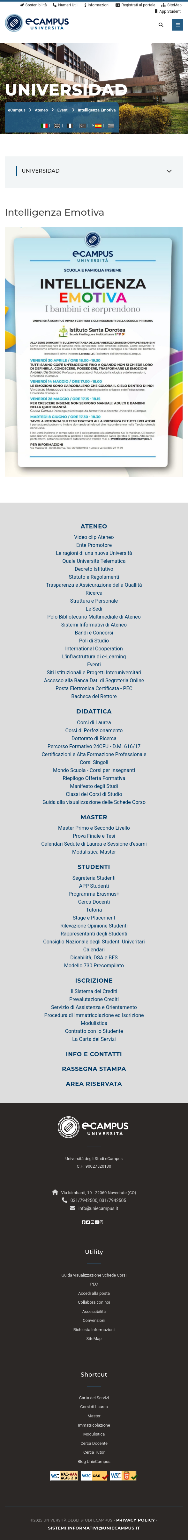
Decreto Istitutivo (94, 569)
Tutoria (94, 910)
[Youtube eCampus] (92, 1222)
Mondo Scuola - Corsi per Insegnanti (94, 770)
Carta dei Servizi (94, 1397)
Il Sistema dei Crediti (94, 991)
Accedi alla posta (94, 1293)
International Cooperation (94, 649)
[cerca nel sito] (159, 25)
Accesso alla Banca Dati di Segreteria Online (94, 680)
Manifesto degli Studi (94, 786)
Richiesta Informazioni (94, 1329)
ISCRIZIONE (94, 980)
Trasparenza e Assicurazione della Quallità (94, 585)
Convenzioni (94, 1320)
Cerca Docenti (94, 902)
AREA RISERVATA (94, 1083)
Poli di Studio (94, 641)
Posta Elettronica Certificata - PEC (94, 688)
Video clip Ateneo (94, 537)
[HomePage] (37, 22)
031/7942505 (112, 1200)
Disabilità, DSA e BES (93, 958)
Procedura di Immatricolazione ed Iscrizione (94, 1015)
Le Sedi (94, 609)
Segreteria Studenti (94, 878)
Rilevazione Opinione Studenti (94, 926)
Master (94, 1416)
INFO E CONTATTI (94, 1054)
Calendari (94, 950)
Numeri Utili (66, 5)
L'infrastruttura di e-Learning (94, 657)
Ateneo (41, 110)
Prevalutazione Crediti (94, 999)
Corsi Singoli (94, 762)
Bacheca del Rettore (94, 696)
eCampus (17, 110)
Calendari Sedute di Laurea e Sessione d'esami (94, 844)
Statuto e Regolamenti (94, 577)
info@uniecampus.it (98, 1208)
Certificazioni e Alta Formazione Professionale (93, 754)
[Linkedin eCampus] (97, 1222)
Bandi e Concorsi (94, 633)
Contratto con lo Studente (94, 1031)
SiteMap (171, 5)
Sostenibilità (33, 5)
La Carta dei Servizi (94, 1039)
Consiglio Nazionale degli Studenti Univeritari (94, 942)
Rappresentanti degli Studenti (94, 934)
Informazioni (97, 5)
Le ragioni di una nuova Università (94, 553)
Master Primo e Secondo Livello (94, 828)
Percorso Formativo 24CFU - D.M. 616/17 (94, 746)
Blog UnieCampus (94, 1461)
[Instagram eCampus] (101, 1222)
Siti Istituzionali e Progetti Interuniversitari (94, 673)
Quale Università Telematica (94, 561)
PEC (94, 1284)
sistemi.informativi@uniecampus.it (94, 1527)
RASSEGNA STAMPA (94, 1068)
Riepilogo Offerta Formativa (94, 778)
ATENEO (94, 526)
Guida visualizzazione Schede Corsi (93, 1275)
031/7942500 (84, 1200)
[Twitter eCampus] (88, 1222)
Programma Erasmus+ (94, 894)
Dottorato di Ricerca (94, 738)
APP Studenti (94, 886)
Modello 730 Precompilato (94, 966)
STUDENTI (94, 866)
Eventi (62, 110)
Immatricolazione (94, 1425)
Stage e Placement (94, 918)
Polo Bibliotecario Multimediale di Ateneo (94, 617)
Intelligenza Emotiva (97, 110)
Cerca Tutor (94, 1452)
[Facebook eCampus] (83, 1222)
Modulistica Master (94, 852)
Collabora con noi (94, 1302)
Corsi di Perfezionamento (94, 730)
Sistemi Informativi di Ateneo (94, 625)
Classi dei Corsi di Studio (94, 794)
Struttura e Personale (94, 601)
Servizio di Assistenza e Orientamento (94, 1007)
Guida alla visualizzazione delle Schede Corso (94, 802)
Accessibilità (94, 1311)
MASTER (94, 817)
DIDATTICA (94, 711)
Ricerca (94, 593)
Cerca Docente (94, 1443)
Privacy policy (135, 1519)
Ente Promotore (94, 545)
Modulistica (94, 1023)
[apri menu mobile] (177, 25)
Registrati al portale (135, 5)
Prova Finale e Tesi (94, 836)
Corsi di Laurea (94, 723)
